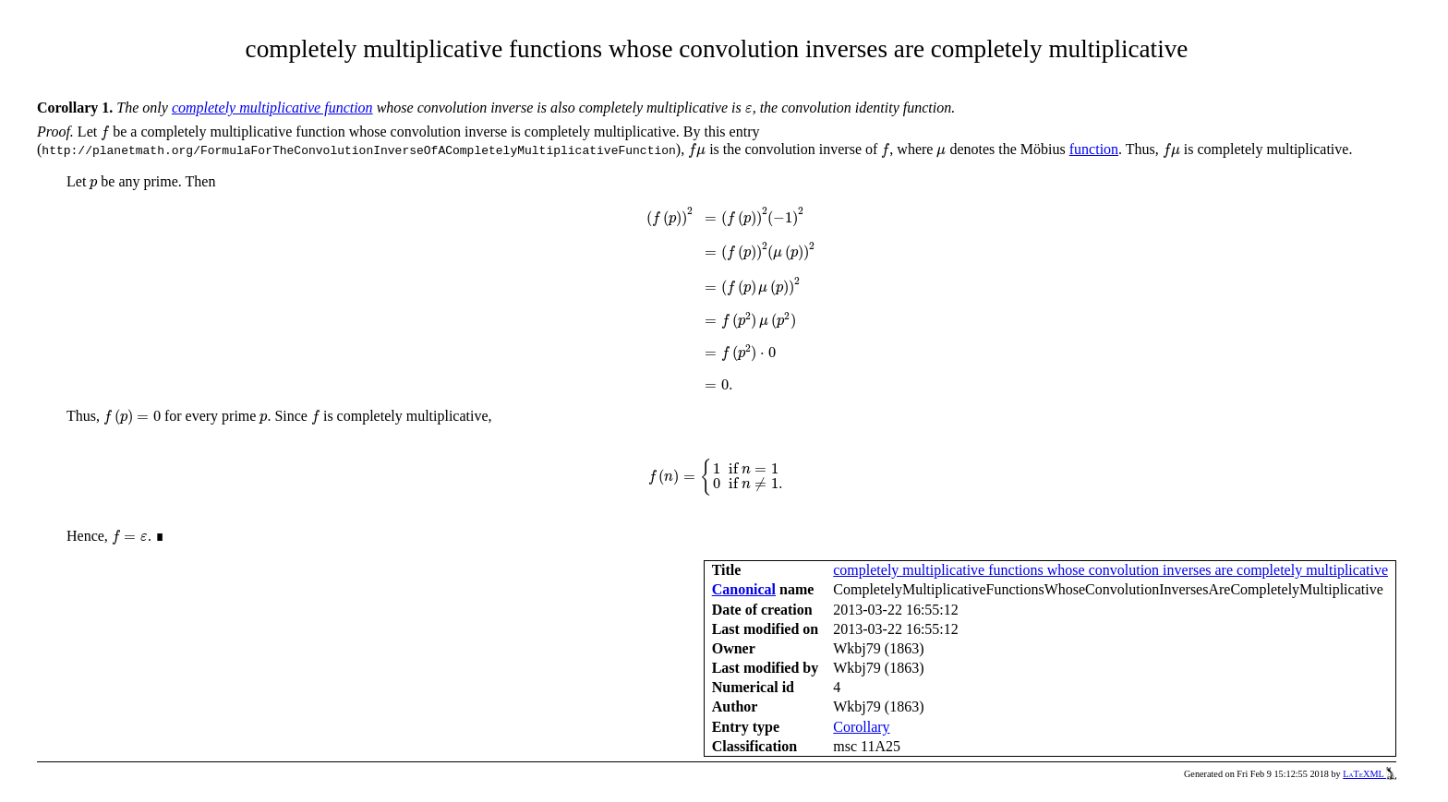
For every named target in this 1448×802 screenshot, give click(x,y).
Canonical (744, 589)
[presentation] (749, 109)
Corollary (861, 727)
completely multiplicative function (272, 107)
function (1093, 149)
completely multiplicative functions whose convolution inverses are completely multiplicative (1110, 570)
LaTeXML (1369, 774)
